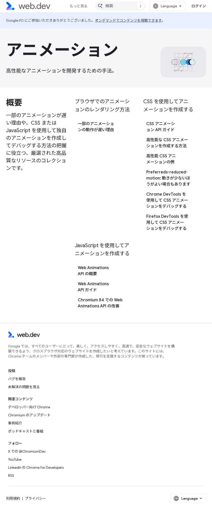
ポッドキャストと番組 (25, 431)
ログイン (198, 6)
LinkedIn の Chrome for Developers (36, 467)
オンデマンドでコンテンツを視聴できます (128, 20)
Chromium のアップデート (29, 415)
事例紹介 (15, 423)
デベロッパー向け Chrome (29, 407)
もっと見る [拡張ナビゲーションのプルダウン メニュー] (78, 6)
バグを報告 (17, 379)
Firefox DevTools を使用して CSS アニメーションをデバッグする (167, 222)
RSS (11, 475)
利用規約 (13, 498)
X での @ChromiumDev (27, 451)
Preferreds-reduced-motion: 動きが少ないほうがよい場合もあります (168, 178)
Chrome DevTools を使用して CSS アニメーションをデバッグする (167, 200)
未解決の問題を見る (24, 387)
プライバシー (35, 498)
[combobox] (120, 6)
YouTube (14, 459)
